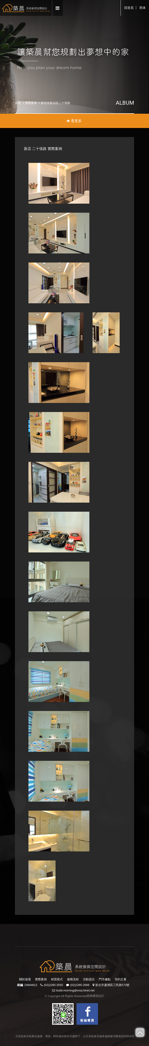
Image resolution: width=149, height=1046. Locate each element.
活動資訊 (89, 979)
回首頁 (129, 8)
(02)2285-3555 (53, 985)
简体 (142, 8)
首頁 (18, 103)
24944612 (30, 985)
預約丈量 (120, 979)
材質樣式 (57, 979)
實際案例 (31, 103)
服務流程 (73, 979)
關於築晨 (25, 979)
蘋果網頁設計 (95, 996)
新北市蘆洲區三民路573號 (112, 985)
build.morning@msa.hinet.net (75, 990)
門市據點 (105, 979)
